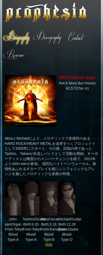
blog (48, 244)
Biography (16, 37)
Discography (48, 37)
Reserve (15, 54)
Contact (77, 37)
